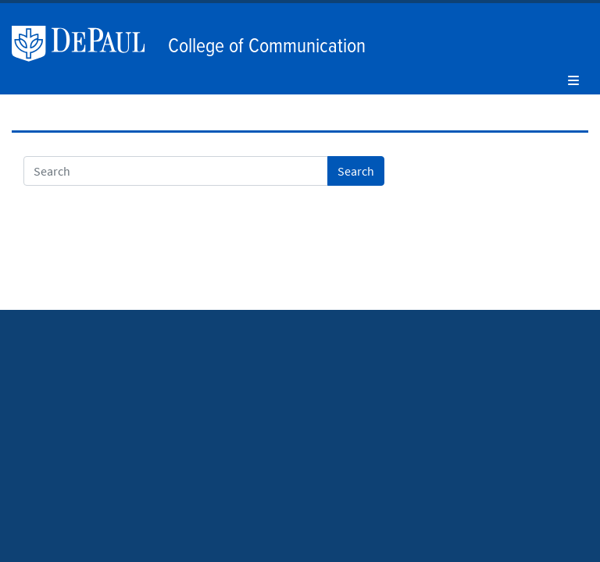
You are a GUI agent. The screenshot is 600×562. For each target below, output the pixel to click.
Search (356, 171)
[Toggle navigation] (573, 80)
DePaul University (86, 44)
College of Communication (267, 47)
